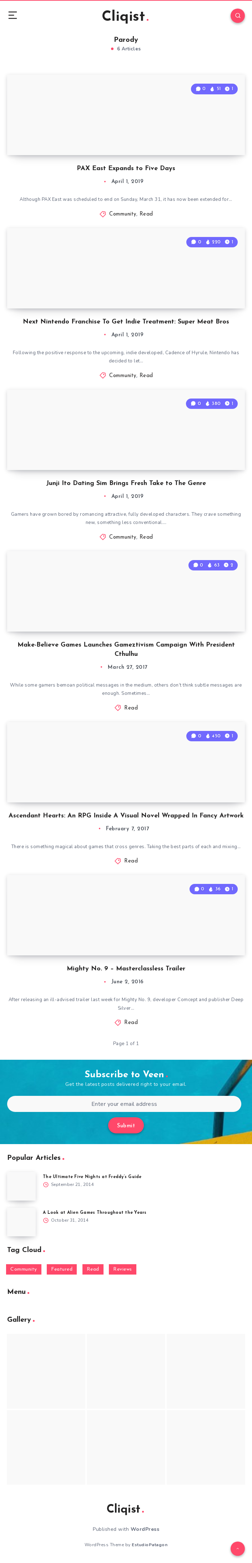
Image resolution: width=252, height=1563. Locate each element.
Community (122, 214)
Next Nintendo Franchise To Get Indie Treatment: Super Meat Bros (126, 321)
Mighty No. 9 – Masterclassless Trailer (126, 968)
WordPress (145, 1529)
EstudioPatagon (149, 1545)
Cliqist (125, 17)
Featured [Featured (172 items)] (61, 1269)
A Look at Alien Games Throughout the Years (95, 1213)
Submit (126, 1126)
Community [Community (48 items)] (23, 1269)
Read (146, 214)
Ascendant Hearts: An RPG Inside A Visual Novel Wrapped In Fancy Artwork (126, 815)
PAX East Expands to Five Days (126, 168)
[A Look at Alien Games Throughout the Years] (21, 1222)
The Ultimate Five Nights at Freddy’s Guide (92, 1177)
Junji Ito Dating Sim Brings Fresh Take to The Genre (126, 483)
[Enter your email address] (124, 1104)
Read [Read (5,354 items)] (93, 1269)
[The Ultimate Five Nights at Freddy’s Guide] (21, 1186)
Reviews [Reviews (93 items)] (122, 1269)
